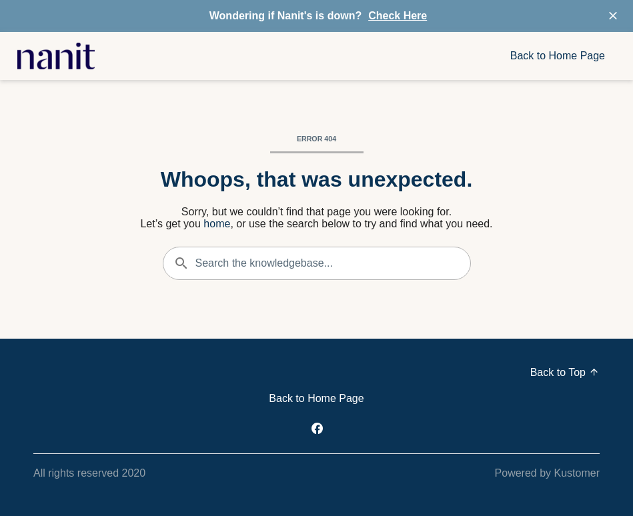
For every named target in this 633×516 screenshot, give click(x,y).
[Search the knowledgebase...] (317, 263)
